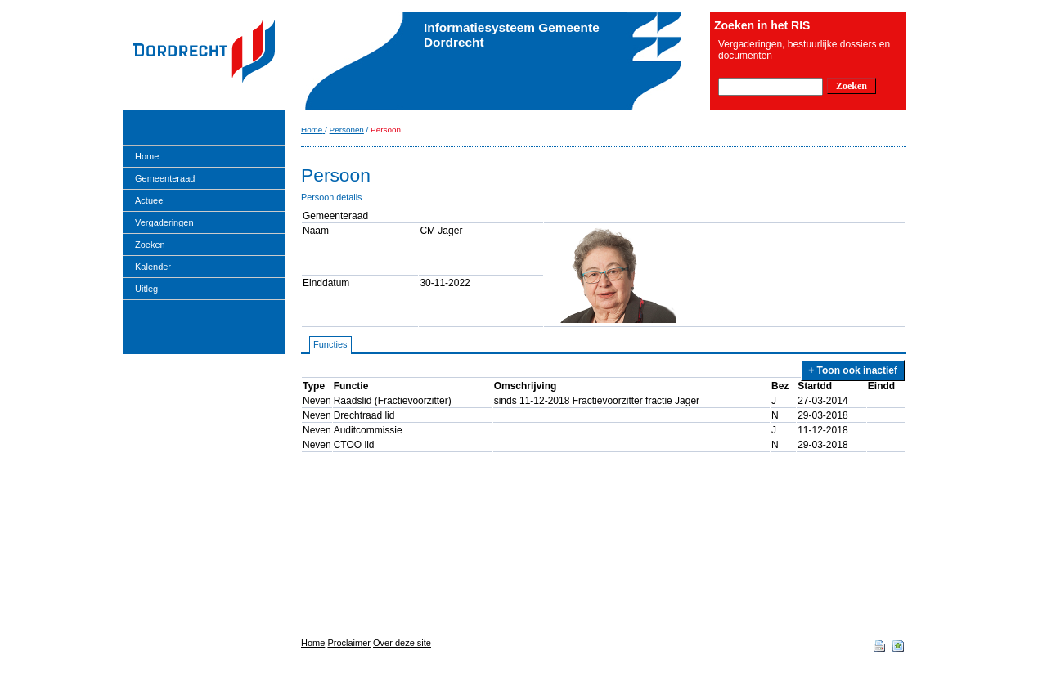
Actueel (150, 200)
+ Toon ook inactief (852, 370)
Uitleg (146, 289)
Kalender (153, 266)
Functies (330, 344)
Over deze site (402, 643)
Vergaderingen (164, 222)
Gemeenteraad (165, 178)
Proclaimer (349, 643)
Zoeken (150, 244)
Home (147, 156)
